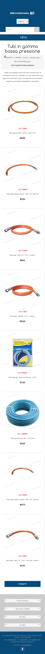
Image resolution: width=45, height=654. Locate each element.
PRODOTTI (8, 57)
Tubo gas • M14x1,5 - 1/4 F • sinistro (22, 316)
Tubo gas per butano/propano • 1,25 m (22, 377)
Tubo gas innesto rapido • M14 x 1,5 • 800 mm (22, 194)
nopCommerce (26, 645)
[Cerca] (20, 29)
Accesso (35, 5)
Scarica (22, 5)
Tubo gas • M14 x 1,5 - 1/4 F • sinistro (22, 255)
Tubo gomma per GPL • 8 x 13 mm (22, 438)
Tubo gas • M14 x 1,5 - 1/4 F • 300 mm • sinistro (22, 560)
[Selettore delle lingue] (23, 21)
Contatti (29, 5)
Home (10, 5)
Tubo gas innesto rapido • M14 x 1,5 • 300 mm (22, 499)
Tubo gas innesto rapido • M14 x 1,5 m (22, 133)
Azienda (16, 5)
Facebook (22, 649)
